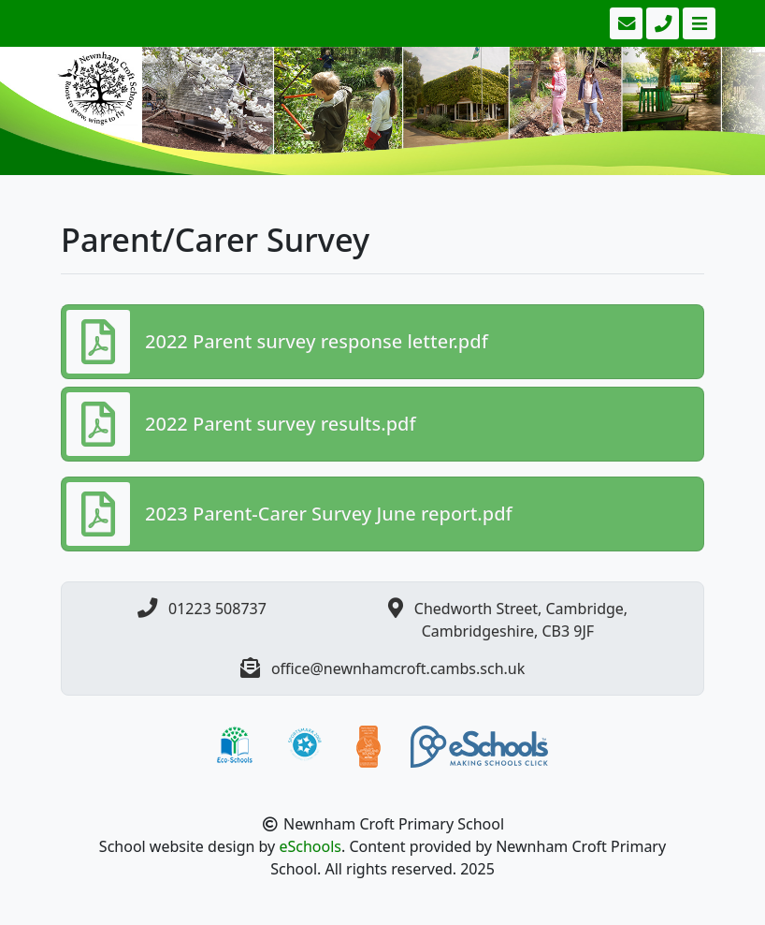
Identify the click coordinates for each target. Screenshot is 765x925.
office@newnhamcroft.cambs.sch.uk (398, 668)
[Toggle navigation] (697, 23)
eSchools (310, 846)
